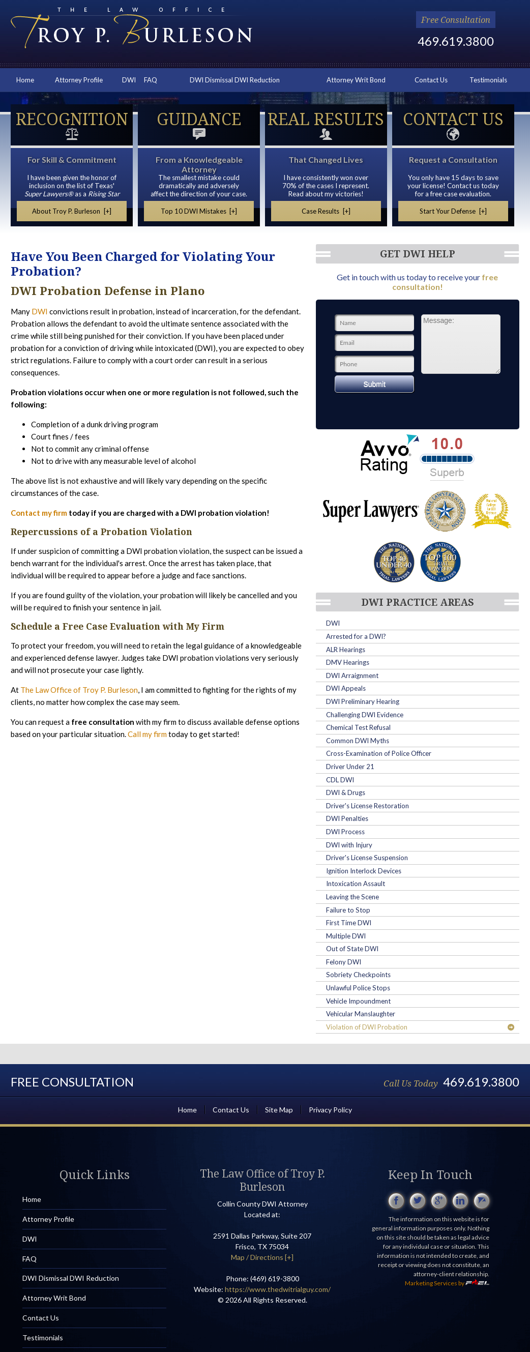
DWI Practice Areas (417, 602)
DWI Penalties (347, 818)
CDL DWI (340, 780)
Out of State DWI (352, 949)
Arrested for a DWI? (356, 636)
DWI (129, 80)
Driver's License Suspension (367, 858)
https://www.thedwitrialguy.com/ (278, 1289)
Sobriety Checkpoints (358, 975)
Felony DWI (343, 962)
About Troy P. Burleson (71, 211)
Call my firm (147, 734)
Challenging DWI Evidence (364, 715)
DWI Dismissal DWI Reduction (235, 80)
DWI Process (345, 832)
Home (25, 80)
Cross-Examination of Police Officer (378, 753)
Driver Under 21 (350, 766)
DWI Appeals (346, 688)
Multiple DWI (346, 936)
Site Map (279, 1109)
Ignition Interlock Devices (363, 871)
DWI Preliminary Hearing (362, 701)
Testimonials (488, 80)
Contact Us (431, 80)
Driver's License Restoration (367, 806)
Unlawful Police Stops (358, 988)
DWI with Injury (349, 845)
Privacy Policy (330, 1109)
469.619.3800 (456, 41)
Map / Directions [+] (262, 1257)
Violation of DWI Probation (420, 1027)
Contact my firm (39, 512)
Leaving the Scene (352, 897)
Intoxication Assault (355, 883)
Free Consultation (455, 19)
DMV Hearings (347, 662)
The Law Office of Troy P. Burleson (79, 689)
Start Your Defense (453, 211)
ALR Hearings (345, 649)
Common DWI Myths (357, 741)
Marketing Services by (447, 1283)
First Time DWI (348, 923)
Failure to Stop (348, 910)
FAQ (150, 80)
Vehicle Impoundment (358, 1001)
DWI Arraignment (352, 675)
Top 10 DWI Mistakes (199, 211)
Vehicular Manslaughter (360, 1014)
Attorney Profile (79, 80)
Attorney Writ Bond (356, 80)
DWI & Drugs (345, 792)
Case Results (326, 211)
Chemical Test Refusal (358, 727)
